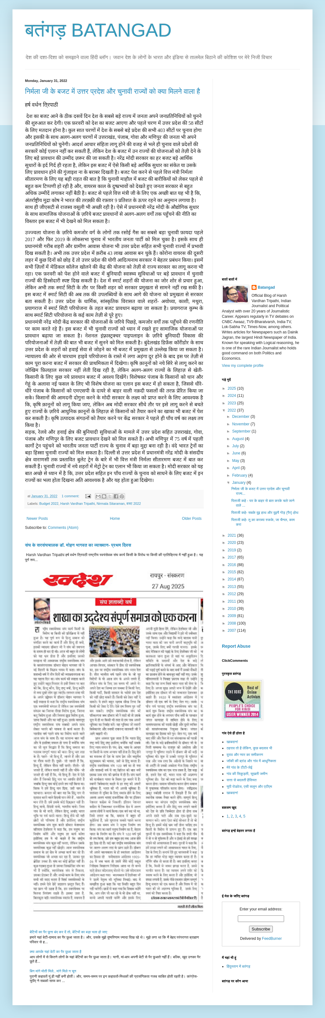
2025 (232, 388)
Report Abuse (236, 646)
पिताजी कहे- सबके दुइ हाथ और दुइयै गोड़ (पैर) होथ (264, 512)
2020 (232, 542)
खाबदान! (232, 742)
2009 (232, 616)
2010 (232, 608)
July (236, 446)
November (241, 424)
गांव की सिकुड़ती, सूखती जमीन (247, 774)
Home (115, 518)
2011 (232, 601)
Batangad (266, 287)
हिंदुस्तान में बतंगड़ (238, 966)
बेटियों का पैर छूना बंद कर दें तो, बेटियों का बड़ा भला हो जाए (68, 932)
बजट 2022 (134, 503)
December (241, 416)
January (239, 482)
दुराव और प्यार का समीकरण (245, 754)
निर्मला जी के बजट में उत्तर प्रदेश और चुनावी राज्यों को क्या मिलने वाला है (112, 91)
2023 (232, 403)
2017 (232, 557)
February (240, 475)
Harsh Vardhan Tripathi (77, 503)
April (236, 468)
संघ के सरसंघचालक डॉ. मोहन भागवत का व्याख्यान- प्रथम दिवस (78, 545)
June (236, 453)
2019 (232, 550)
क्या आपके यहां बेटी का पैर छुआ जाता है (55, 952)
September (242, 431)
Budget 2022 (48, 503)
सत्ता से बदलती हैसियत (242, 780)
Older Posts (192, 518)
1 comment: (71, 496)
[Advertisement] (245, 172)
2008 (232, 623)
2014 (232, 579)
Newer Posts (37, 518)
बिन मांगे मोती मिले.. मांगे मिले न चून (53, 971)
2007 (232, 630)
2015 (232, 572)
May (236, 460)
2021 (232, 535)
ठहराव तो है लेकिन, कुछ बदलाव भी (249, 748)
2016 (232, 565)
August (238, 439)
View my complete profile (242, 365)
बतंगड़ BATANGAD (98, 30)
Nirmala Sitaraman (110, 503)
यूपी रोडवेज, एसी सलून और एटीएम (249, 786)
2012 (232, 594)
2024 (232, 395)
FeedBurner (272, 938)
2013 (232, 587)
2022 (232, 410)
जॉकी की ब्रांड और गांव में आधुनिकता (251, 761)
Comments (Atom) (63, 527)
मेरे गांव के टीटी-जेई (239, 767)
